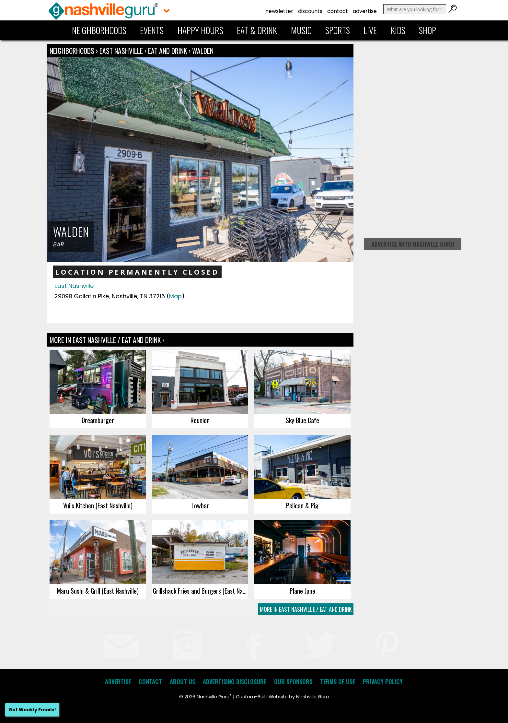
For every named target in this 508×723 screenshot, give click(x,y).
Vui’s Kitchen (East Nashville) (98, 505)
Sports (337, 30)
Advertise (365, 11)
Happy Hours (200, 30)
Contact (337, 11)
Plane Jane (302, 591)
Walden (203, 50)
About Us (182, 681)
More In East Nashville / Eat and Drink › (107, 340)
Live (370, 30)
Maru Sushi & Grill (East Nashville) (98, 591)
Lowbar (200, 505)
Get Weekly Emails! (32, 709)
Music (301, 30)
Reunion (200, 420)
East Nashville (121, 50)
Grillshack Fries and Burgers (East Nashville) (200, 591)
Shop (427, 30)
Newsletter (279, 11)
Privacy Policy (383, 681)
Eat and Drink (167, 50)
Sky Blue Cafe (302, 420)
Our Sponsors (293, 681)
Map (175, 296)
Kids (398, 30)
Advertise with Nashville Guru (412, 244)
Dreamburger (98, 420)
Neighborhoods (99, 30)
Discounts (310, 11)
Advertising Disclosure (234, 681)
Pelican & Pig (302, 505)
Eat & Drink (257, 30)
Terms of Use (337, 681)
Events (152, 30)
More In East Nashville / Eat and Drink (306, 609)
